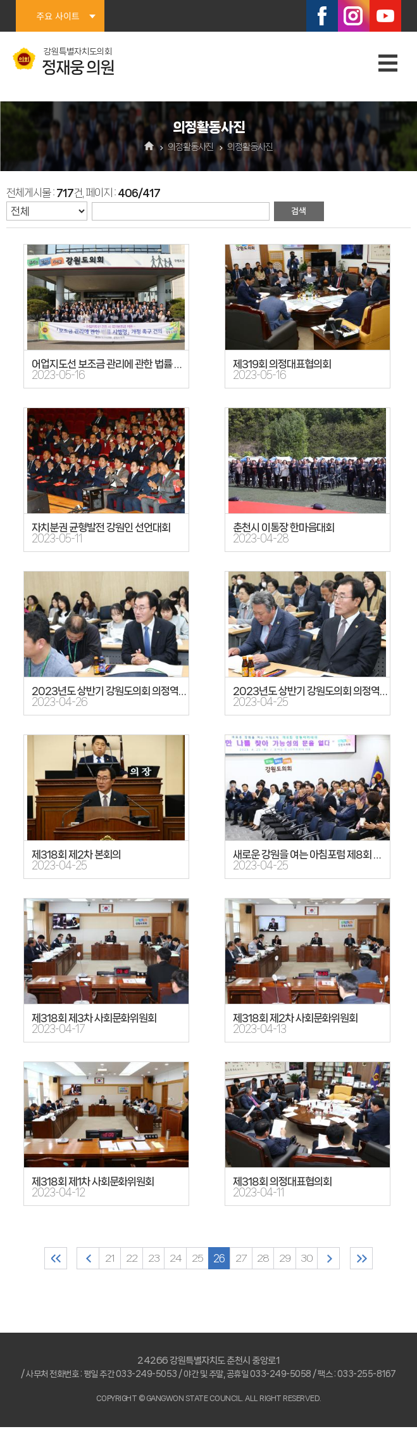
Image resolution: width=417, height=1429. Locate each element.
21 (100, 1259)
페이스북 (322, 16)
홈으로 (149, 147)
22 (124, 1259)
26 (220, 1259)
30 (317, 1259)
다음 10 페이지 (340, 1259)
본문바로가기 (0, 0)
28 (269, 1259)
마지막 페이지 (378, 1259)
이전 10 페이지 (76, 1259)
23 (148, 1259)
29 (292, 1259)
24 (172, 1259)
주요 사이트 (57, 16)
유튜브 (385, 16)
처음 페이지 (39, 1259)
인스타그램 (354, 16)
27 (244, 1259)
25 (196, 1259)
